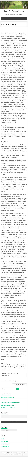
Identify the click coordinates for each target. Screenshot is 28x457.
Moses (16, 367)
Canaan (4, 364)
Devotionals (6, 375)
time (8, 369)
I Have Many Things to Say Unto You (10, 402)
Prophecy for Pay (19, 384)
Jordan (7, 366)
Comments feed (5, 444)
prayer (3, 369)
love (11, 367)
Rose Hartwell (6, 373)
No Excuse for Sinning (9, 381)
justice (12, 366)
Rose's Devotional (14, 11)
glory (13, 364)
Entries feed (4, 441)
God (18, 364)
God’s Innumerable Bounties (8, 407)
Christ (9, 364)
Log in (2, 438)
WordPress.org (5, 446)
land (17, 366)
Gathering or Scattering (7, 405)
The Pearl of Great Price (7, 397)
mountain (22, 367)
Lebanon (22, 366)
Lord (7, 367)
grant (22, 364)
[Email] (14, 416)
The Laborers (4, 400)
